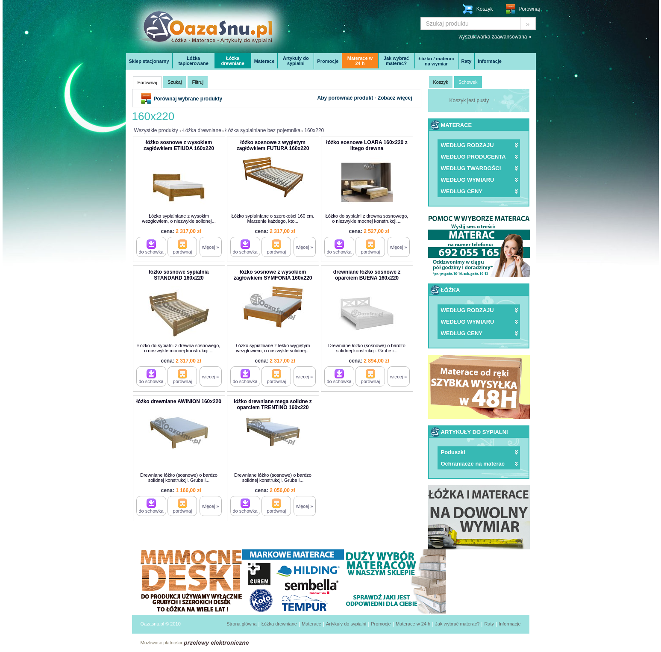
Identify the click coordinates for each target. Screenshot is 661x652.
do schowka (151, 246)
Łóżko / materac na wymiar (436, 61)
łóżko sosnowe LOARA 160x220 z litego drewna (366, 145)
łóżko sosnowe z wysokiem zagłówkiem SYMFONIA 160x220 (273, 275)
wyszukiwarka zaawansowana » (494, 37)
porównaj (182, 246)
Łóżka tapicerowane (194, 61)
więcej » (210, 247)
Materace (264, 61)
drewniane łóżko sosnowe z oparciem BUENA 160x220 (366, 275)
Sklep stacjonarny (149, 61)
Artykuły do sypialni (296, 61)
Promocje (327, 61)
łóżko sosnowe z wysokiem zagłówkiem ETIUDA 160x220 (179, 145)
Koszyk (484, 9)
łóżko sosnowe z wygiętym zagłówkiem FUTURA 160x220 (273, 145)
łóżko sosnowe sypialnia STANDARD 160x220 (179, 275)
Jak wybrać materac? (396, 61)
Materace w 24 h (360, 61)
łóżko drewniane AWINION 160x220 (178, 401)
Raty (466, 61)
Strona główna (241, 623)
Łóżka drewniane (232, 61)
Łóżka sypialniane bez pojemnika (262, 130)
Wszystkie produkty (156, 130)
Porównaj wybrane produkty (188, 99)
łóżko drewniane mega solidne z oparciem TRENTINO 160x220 (273, 404)
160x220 (314, 130)
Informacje (490, 61)
